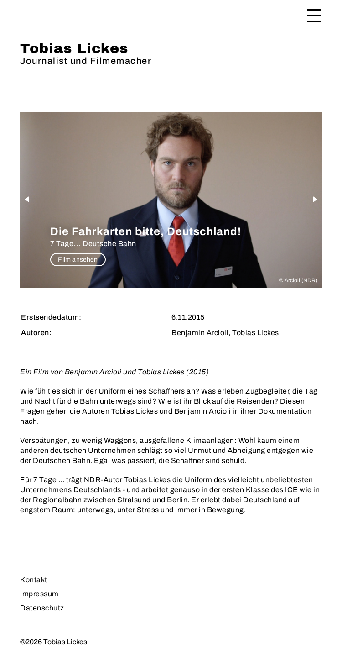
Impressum (39, 594)
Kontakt (33, 580)
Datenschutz (42, 608)
